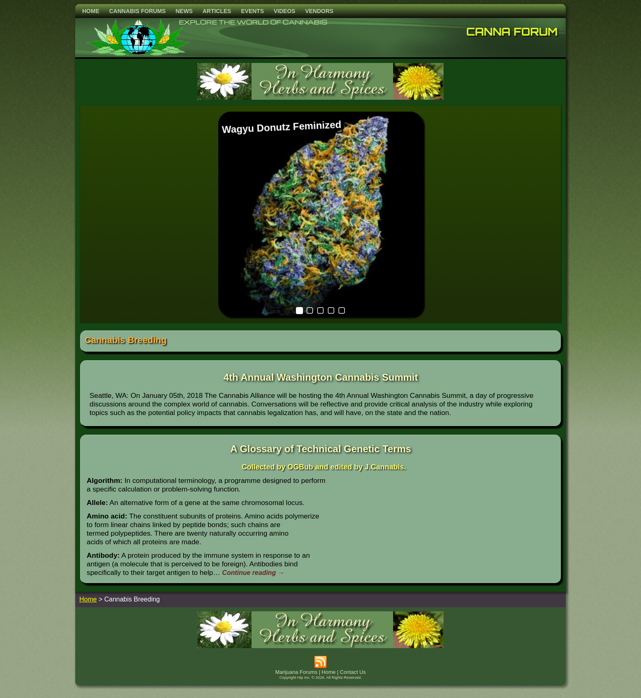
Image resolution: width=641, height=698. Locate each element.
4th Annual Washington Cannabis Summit (321, 377)
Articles (216, 11)
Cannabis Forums (137, 11)
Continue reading (253, 572)
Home (90, 11)
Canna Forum (512, 31)
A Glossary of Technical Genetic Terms (320, 448)
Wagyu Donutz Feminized (281, 127)
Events (252, 11)
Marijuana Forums (296, 672)
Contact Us (352, 672)
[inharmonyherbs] (320, 97)
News (184, 11)
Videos (284, 11)
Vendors (319, 11)
